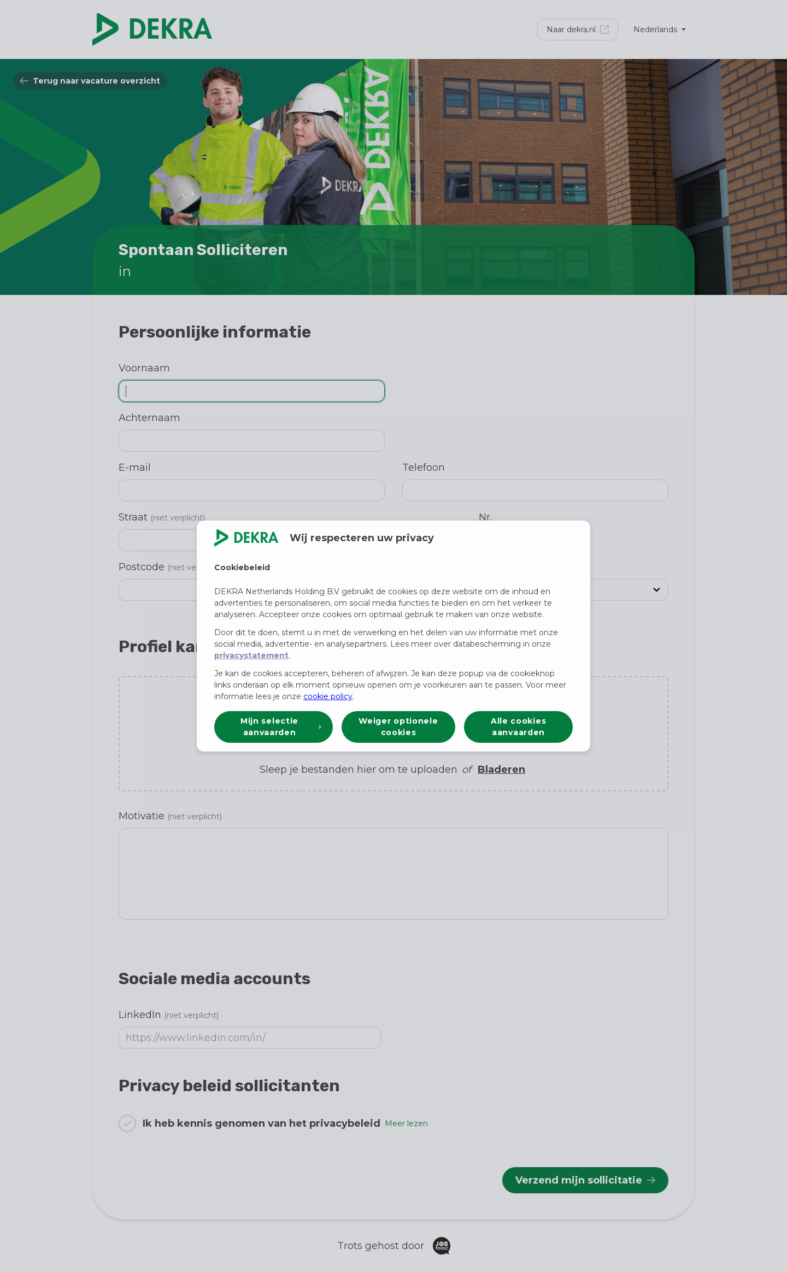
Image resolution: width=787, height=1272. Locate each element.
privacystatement (251, 655)
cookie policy (328, 696)
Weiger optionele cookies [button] (398, 726)
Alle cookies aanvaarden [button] (518, 726)
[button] (273, 727)
